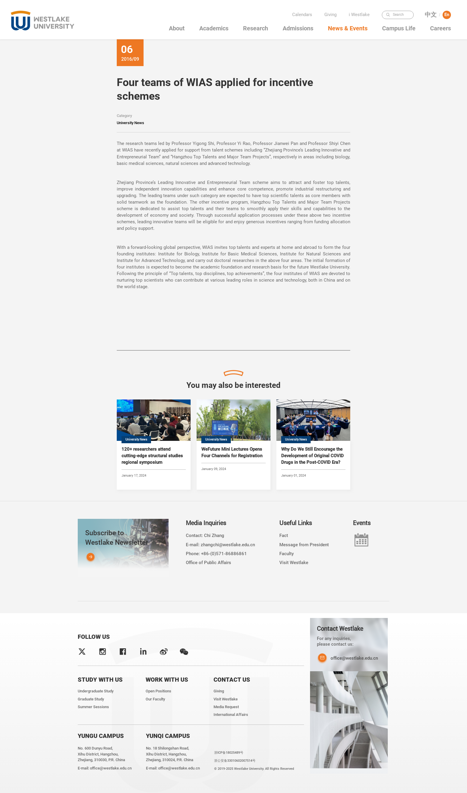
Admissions (298, 28)
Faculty (286, 553)
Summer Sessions (93, 707)
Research (255, 28)
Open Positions (158, 691)
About (177, 28)
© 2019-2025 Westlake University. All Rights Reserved (254, 769)
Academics (213, 28)
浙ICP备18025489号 (228, 752)
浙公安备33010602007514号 (235, 760)
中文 (431, 15)
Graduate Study (91, 699)
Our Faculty (155, 699)
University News (130, 123)
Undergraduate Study (95, 691)
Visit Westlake (293, 562)
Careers (440, 28)
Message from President (304, 544)
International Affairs (231, 714)
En (446, 14)
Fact (283, 535)
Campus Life (398, 28)
